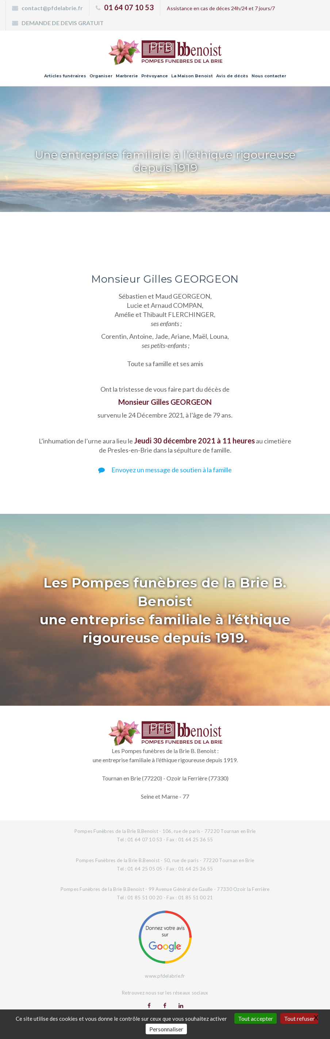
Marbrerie (127, 75)
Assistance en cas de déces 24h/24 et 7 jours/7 (221, 8)
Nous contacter (269, 75)
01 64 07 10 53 (129, 7)
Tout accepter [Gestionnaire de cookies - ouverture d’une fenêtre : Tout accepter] (255, 1018)
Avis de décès (232, 75)
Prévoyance (154, 75)
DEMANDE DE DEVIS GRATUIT (63, 22)
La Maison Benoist (192, 75)
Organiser (100, 75)
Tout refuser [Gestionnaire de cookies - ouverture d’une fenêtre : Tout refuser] (299, 1018)
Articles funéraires (65, 75)
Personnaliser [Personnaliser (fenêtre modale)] (166, 1029)
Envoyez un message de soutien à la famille (165, 470)
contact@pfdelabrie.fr (52, 7)
